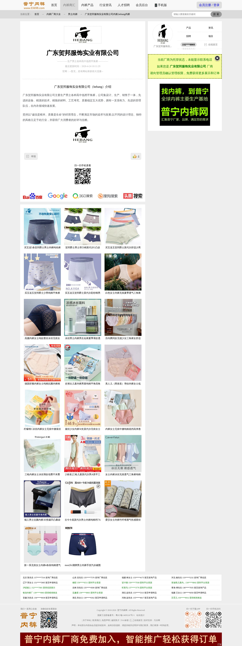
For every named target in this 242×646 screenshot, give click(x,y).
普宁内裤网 (122, 610)
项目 (210, 36)
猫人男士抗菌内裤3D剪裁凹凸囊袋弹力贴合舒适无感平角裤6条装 (42, 503)
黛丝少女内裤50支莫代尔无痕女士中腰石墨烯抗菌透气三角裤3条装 (82, 413)
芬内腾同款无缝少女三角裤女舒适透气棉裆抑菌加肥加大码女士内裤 (123, 322)
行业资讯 (105, 5)
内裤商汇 (69, 5)
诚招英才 (115, 620)
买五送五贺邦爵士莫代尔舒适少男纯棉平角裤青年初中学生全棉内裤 (123, 231)
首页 (54, 5)
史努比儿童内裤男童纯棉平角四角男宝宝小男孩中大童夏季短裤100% (82, 367)
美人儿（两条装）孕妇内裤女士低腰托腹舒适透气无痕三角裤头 (123, 367)
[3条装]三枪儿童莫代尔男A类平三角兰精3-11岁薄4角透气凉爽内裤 (82, 458)
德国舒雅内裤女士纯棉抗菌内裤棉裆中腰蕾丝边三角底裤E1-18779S (42, 367)
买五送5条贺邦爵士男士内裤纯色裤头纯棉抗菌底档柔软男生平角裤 (42, 231)
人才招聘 (124, 5)
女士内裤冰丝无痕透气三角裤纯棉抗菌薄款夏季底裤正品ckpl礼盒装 (123, 458)
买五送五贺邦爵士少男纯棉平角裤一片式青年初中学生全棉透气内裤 (42, 276)
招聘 (188, 36)
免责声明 (106, 620)
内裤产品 (87, 5)
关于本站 (87, 620)
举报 (33, 156)
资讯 (210, 28)
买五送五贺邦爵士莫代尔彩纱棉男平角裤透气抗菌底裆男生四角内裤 (82, 276)
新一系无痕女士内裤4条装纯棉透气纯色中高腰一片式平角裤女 (42, 549)
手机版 (160, 5)
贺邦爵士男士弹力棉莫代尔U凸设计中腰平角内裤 (82, 231)
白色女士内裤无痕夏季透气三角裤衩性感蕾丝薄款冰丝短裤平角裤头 (123, 276)
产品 (188, 28)
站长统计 (140, 615)
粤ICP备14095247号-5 (125, 615)
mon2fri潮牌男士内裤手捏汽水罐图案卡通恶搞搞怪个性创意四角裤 (82, 549)
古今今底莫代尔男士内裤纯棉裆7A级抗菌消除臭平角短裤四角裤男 (82, 503)
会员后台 (142, 5)
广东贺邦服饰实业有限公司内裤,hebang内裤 (107, 14)
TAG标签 (125, 620)
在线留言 (213, 44)
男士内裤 (72, 14)
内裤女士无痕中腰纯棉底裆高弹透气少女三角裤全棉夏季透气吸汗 (123, 413)
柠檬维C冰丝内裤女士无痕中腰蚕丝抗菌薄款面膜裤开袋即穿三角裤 (42, 413)
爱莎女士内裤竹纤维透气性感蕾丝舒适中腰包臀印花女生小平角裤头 (123, 503)
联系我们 (96, 620)
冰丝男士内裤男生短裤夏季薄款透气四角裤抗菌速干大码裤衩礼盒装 (82, 322)
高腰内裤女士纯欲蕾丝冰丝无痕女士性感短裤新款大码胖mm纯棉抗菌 (42, 322)
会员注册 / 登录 (209, 5)
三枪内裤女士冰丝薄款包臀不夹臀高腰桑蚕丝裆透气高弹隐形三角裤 (42, 458)
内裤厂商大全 (54, 14)
